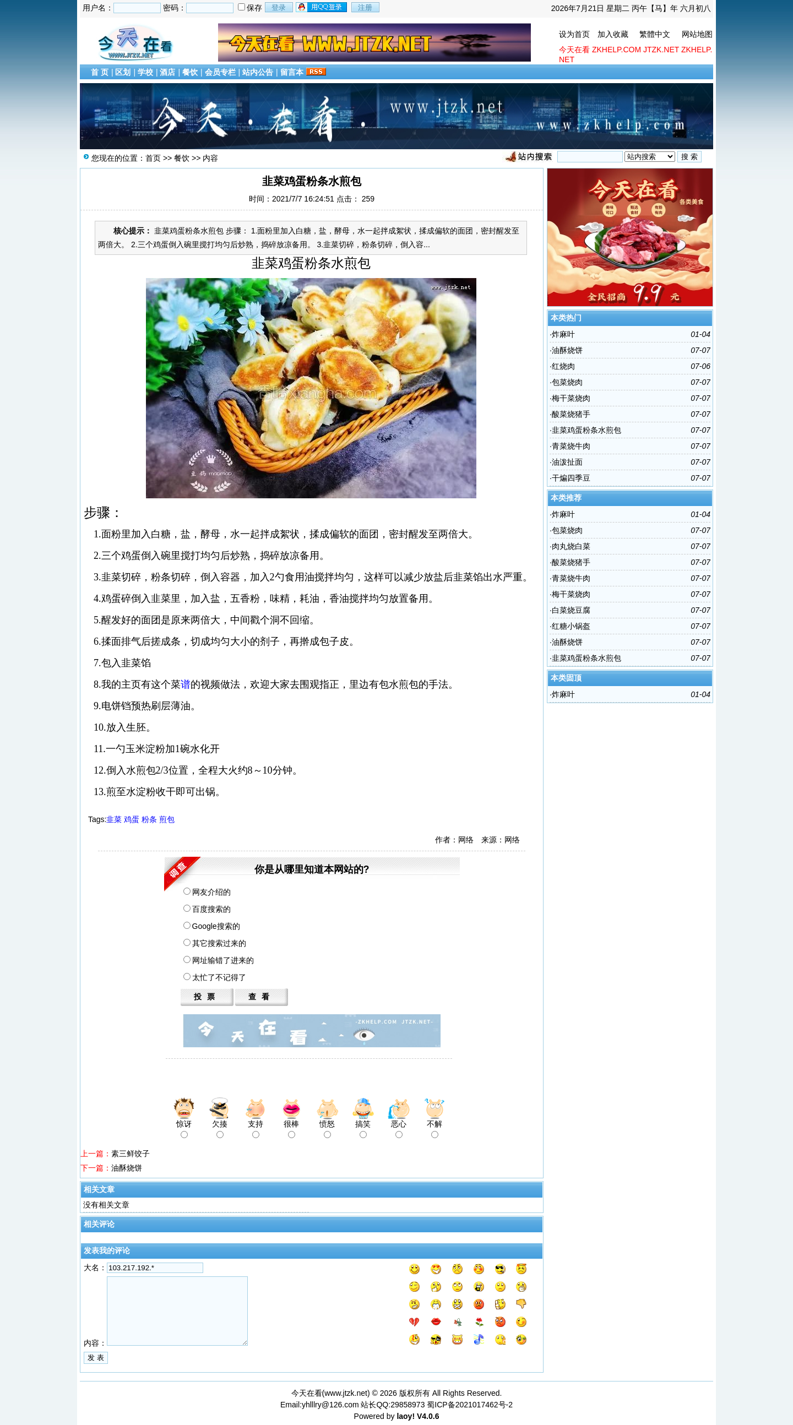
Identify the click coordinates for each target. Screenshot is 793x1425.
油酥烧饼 (126, 1167)
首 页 (99, 72)
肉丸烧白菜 (571, 546)
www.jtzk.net (345, 1393)
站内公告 (257, 72)
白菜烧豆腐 (571, 610)
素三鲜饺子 (130, 1153)
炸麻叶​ (563, 334)
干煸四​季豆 (571, 478)
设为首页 (574, 34)
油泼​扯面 (567, 462)
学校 (145, 72)
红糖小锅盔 (571, 626)
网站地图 (697, 34)
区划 (123, 72)
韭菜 (114, 819)
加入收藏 (613, 34)
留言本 (291, 72)
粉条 (149, 819)
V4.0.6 (428, 1416)
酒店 (167, 72)
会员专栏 (220, 72)
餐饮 (190, 72)
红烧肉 (563, 366)
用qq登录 (322, 7)
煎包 (167, 819)
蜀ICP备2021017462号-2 (470, 1404)
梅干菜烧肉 (571, 398)
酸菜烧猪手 (571, 414)
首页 (153, 158)
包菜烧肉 (567, 382)
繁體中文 (654, 34)
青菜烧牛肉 (571, 446)
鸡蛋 (131, 819)
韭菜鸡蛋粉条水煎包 (586, 430)
